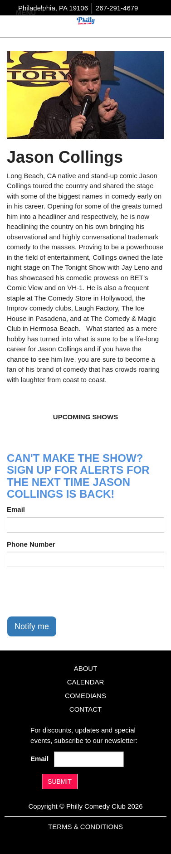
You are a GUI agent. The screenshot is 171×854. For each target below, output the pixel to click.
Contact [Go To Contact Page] (85, 709)
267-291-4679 (117, 8)
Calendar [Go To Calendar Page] (85, 682)
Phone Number (31, 544)
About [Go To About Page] (86, 668)
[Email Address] (89, 759)
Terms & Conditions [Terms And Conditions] (85, 826)
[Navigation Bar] (45, 12)
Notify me (32, 626)
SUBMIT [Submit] (60, 781)
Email (16, 509)
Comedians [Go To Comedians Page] (85, 695)
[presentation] (76, 591)
